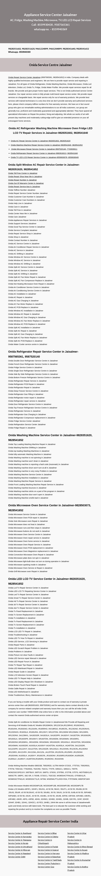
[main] (50, 22)
